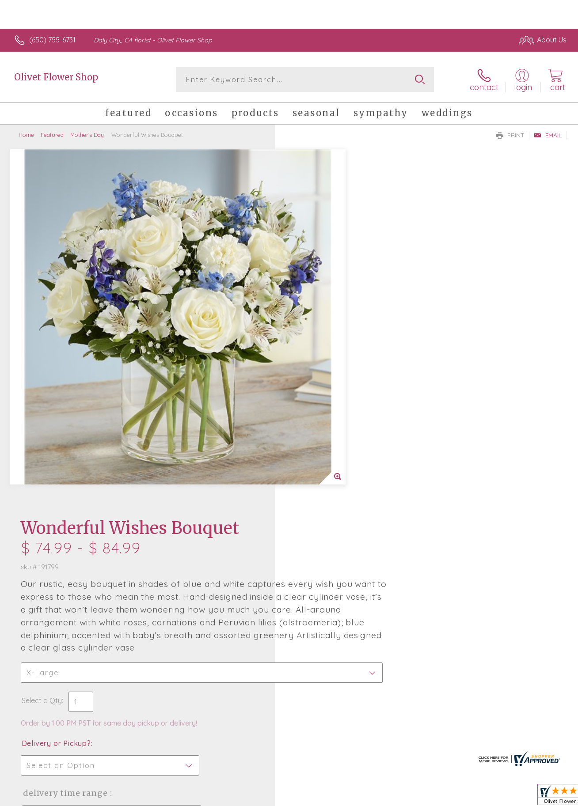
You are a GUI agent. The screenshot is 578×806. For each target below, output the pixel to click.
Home (26, 134)
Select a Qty (310, 355)
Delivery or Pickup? (324, 398)
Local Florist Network (486, 797)
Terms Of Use (371, 797)
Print (510, 135)
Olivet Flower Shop (56, 77)
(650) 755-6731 (52, 39)
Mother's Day (87, 134)
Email (548, 135)
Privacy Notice (423, 797)
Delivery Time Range (333, 448)
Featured (52, 134)
